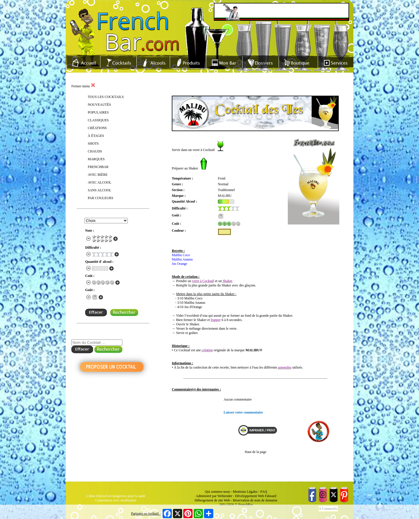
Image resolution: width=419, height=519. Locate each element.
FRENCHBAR (98, 167)
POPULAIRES (98, 112)
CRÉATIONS (97, 128)
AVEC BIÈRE (98, 175)
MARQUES (96, 159)
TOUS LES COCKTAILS (106, 97)
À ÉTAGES (96, 136)
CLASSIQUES (98, 120)
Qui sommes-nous (217, 492)
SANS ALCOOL (99, 190)
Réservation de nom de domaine (255, 500)
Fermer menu (83, 86)
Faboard (270, 496)
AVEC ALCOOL (99, 182)
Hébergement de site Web (212, 500)
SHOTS (93, 143)
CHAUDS (95, 151)
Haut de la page (255, 452)
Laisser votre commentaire (243, 412)
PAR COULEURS (100, 198)
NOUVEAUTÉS (99, 105)
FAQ (263, 492)
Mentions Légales (245, 492)
